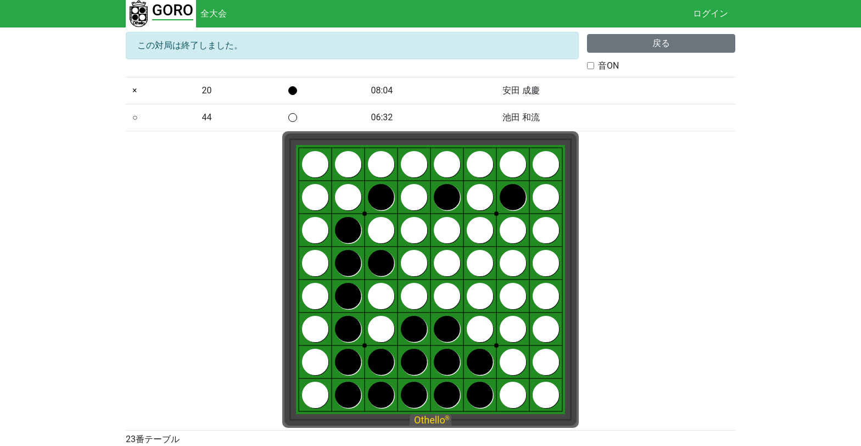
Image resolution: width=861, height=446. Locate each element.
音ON (608, 65)
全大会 (213, 13)
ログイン (710, 13)
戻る (661, 43)
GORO (172, 10)
